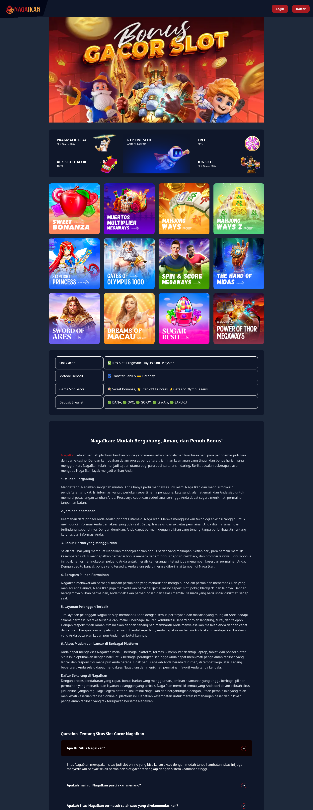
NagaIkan (68, 455)
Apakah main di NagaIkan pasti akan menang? (156, 785)
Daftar (301, 9)
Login (280, 9)
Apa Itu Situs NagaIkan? (156, 748)
